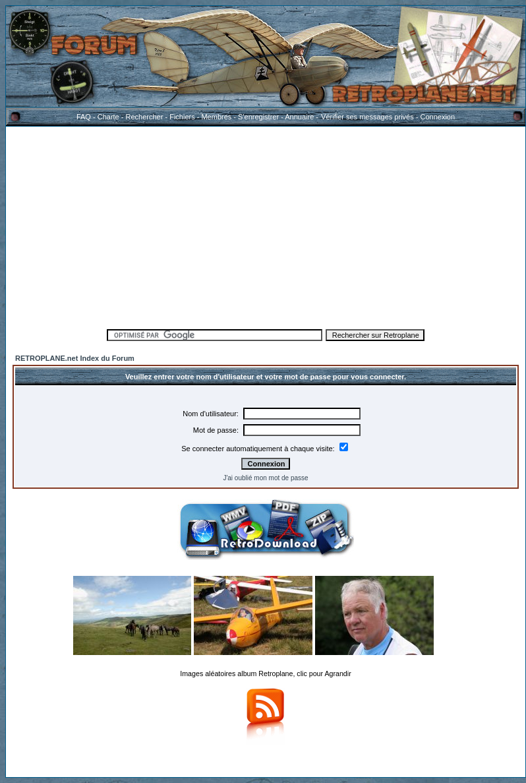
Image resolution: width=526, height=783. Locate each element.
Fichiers (182, 117)
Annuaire (299, 117)
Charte (108, 117)
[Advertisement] (266, 225)
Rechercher (144, 117)
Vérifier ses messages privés (367, 117)
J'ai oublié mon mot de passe (265, 478)
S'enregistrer (258, 117)
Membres (216, 117)
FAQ (83, 117)
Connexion (437, 117)
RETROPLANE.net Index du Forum (74, 358)
